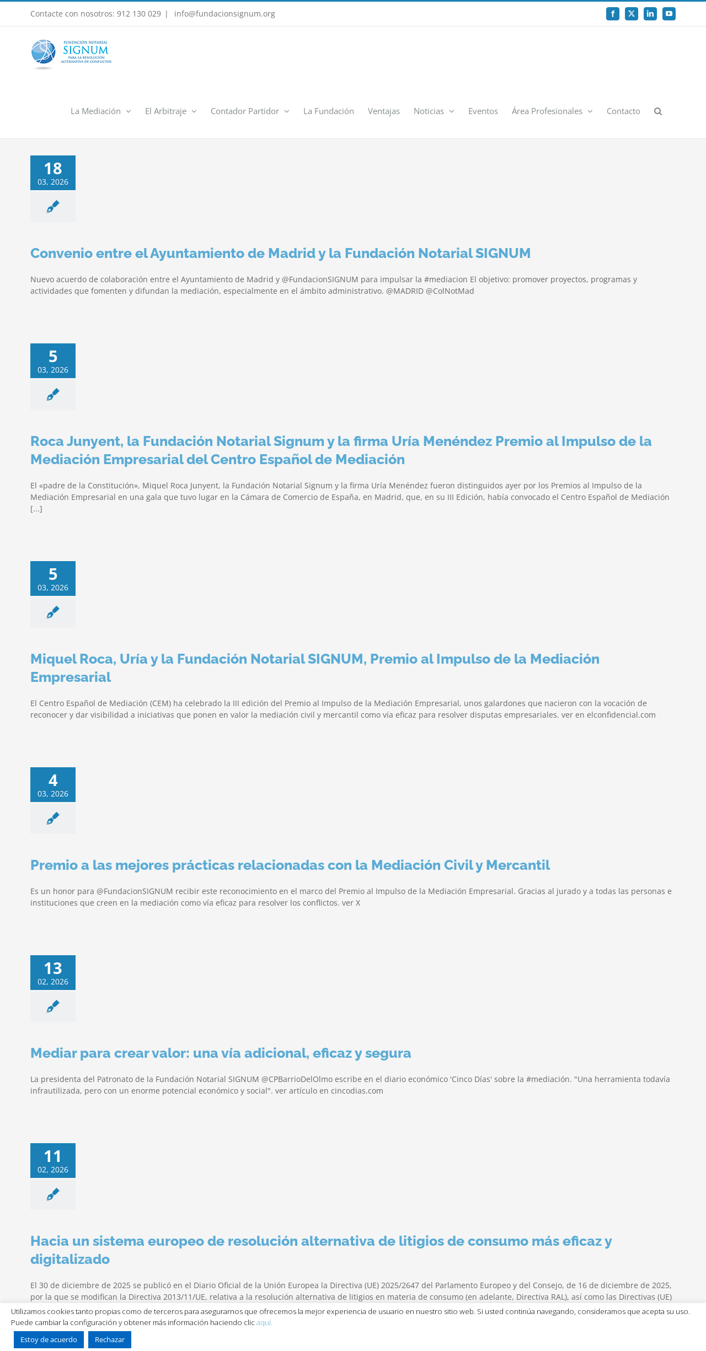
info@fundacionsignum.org (223, 13)
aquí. (264, 1322)
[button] (658, 110)
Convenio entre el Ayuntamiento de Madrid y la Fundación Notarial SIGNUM (280, 253)
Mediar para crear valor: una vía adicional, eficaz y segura (220, 1053)
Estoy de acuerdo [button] (48, 1339)
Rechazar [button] (110, 1339)
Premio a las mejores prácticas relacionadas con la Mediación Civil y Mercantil (290, 865)
